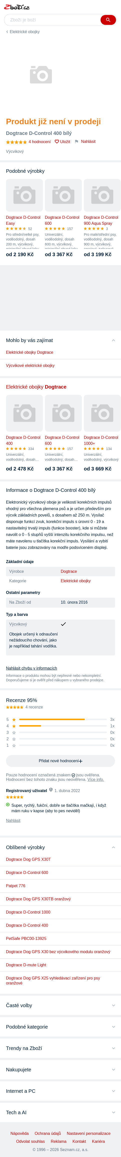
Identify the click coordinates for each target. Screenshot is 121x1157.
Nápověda (19, 1133)
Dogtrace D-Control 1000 (28, 912)
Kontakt (79, 1141)
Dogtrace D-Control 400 (27, 925)
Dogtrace (69, 571)
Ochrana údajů (48, 1133)
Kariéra (98, 1141)
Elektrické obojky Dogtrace (29, 352)
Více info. (95, 779)
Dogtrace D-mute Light (26, 965)
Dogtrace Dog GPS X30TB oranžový (38, 899)
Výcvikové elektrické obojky (30, 365)
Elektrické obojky (25, 32)
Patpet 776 (15, 886)
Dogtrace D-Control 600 (27, 872)
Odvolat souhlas (30, 1141)
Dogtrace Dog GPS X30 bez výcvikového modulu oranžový (58, 952)
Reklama (58, 1141)
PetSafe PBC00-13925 (26, 938)
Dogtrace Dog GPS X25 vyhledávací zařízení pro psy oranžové (53, 980)
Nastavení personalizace (89, 1133)
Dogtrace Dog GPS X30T (28, 859)
